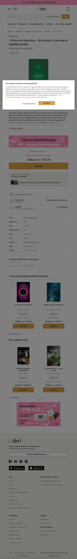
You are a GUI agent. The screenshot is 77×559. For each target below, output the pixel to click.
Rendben (46, 103)
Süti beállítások (29, 103)
